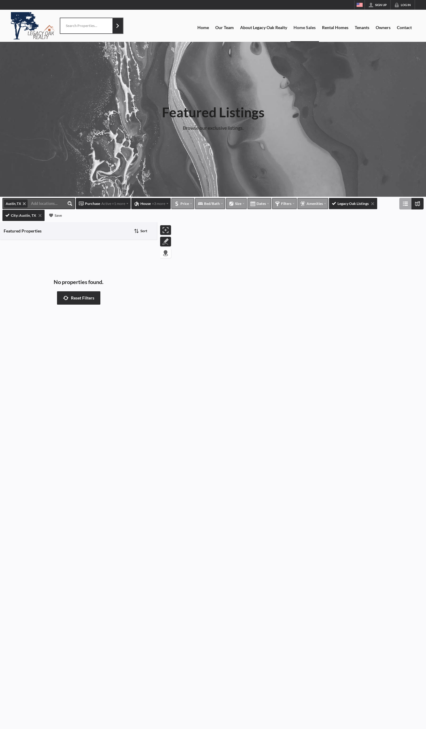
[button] (117, 25)
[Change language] (359, 5)
